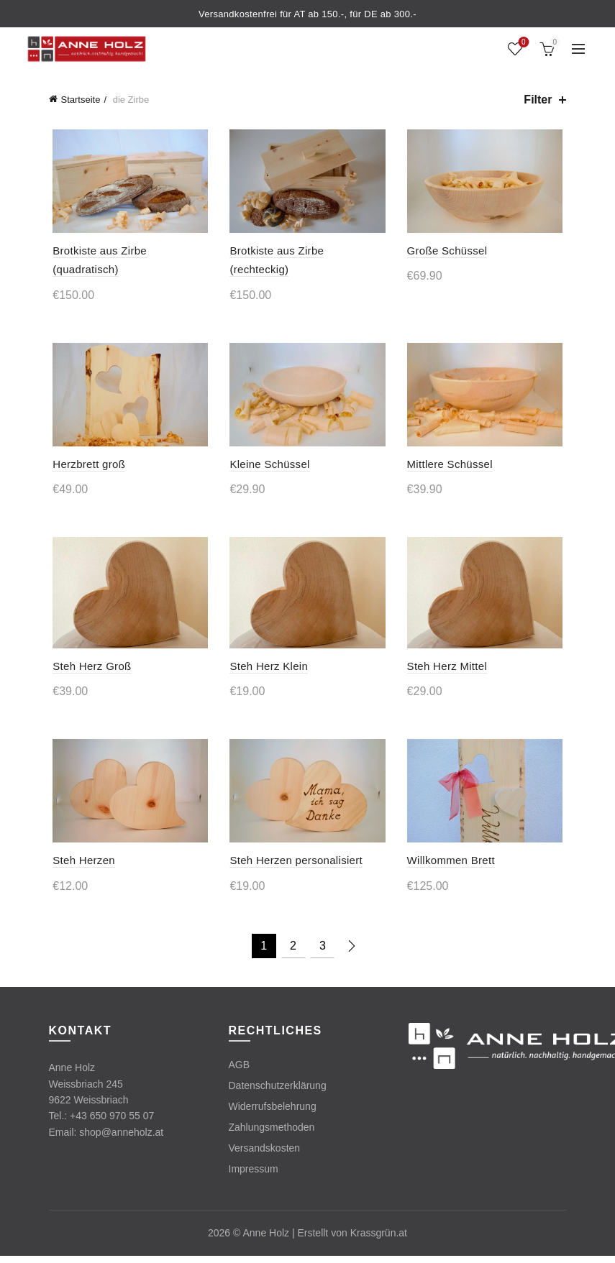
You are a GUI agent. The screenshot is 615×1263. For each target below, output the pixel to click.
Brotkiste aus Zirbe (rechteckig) (307, 253)
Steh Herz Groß (88, 672)
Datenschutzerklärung (278, 1093)
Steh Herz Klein (268, 672)
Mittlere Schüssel (451, 467)
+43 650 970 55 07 (112, 1123)
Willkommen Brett (452, 868)
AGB (239, 1072)
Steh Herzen (80, 868)
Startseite (81, 99)
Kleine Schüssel (269, 467)
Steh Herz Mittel (449, 672)
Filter (538, 99)
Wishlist (522, 42)
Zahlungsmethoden (272, 1135)
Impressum (253, 1176)
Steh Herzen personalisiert (295, 868)
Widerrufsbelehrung (272, 1114)
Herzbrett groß (85, 467)
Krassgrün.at (378, 1240)
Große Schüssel (449, 253)
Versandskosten (265, 1156)
